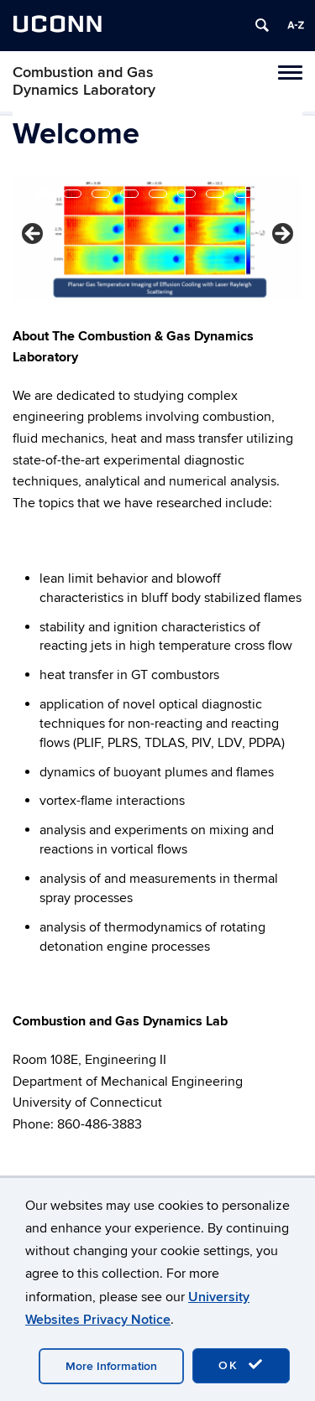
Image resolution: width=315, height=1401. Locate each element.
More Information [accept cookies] (111, 1366)
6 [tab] (186, 193)
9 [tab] (272, 193)
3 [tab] (101, 193)
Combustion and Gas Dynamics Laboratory (84, 81)
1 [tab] (43, 193)
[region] (157, 239)
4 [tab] (129, 193)
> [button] (281, 234)
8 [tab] (243, 193)
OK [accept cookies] (241, 1364)
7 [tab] (215, 193)
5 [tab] (158, 193)
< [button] (33, 234)
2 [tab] (72, 193)
